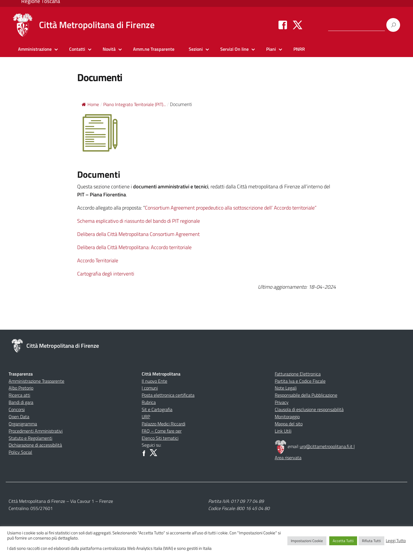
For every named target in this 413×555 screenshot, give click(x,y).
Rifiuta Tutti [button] (371, 541)
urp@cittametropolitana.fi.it (327, 446)
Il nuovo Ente (154, 381)
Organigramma (23, 423)
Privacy (282, 402)
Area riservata (288, 457)
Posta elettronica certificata (168, 395)
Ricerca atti (19, 395)
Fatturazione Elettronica (298, 373)
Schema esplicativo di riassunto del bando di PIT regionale (138, 221)
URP (146, 416)
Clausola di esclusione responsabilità (309, 409)
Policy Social (20, 452)
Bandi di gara (21, 402)
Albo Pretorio (21, 387)
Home (90, 104)
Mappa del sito (289, 423)
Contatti (77, 49)
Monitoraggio (287, 416)
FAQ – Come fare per (162, 430)
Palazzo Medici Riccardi (163, 423)
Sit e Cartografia (157, 409)
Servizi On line (234, 49)
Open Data (19, 416)
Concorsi (17, 409)
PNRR (299, 49)
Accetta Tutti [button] (343, 541)
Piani (271, 49)
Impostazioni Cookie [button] (307, 541)
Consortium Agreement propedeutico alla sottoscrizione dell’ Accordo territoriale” (231, 208)
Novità (109, 49)
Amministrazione (35, 49)
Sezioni (196, 49)
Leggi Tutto (396, 540)
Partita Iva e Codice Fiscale (300, 381)
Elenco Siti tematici (160, 438)
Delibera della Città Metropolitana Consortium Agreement (138, 234)
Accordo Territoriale (97, 260)
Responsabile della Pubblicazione (306, 395)
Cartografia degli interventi (105, 274)
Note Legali (286, 387)
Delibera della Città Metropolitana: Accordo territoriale (134, 247)
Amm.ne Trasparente (153, 49)
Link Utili (283, 430)
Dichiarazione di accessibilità (35, 444)
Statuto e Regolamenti (30, 438)
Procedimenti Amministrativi (36, 430)
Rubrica (149, 402)
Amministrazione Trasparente (36, 381)
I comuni (150, 387)
